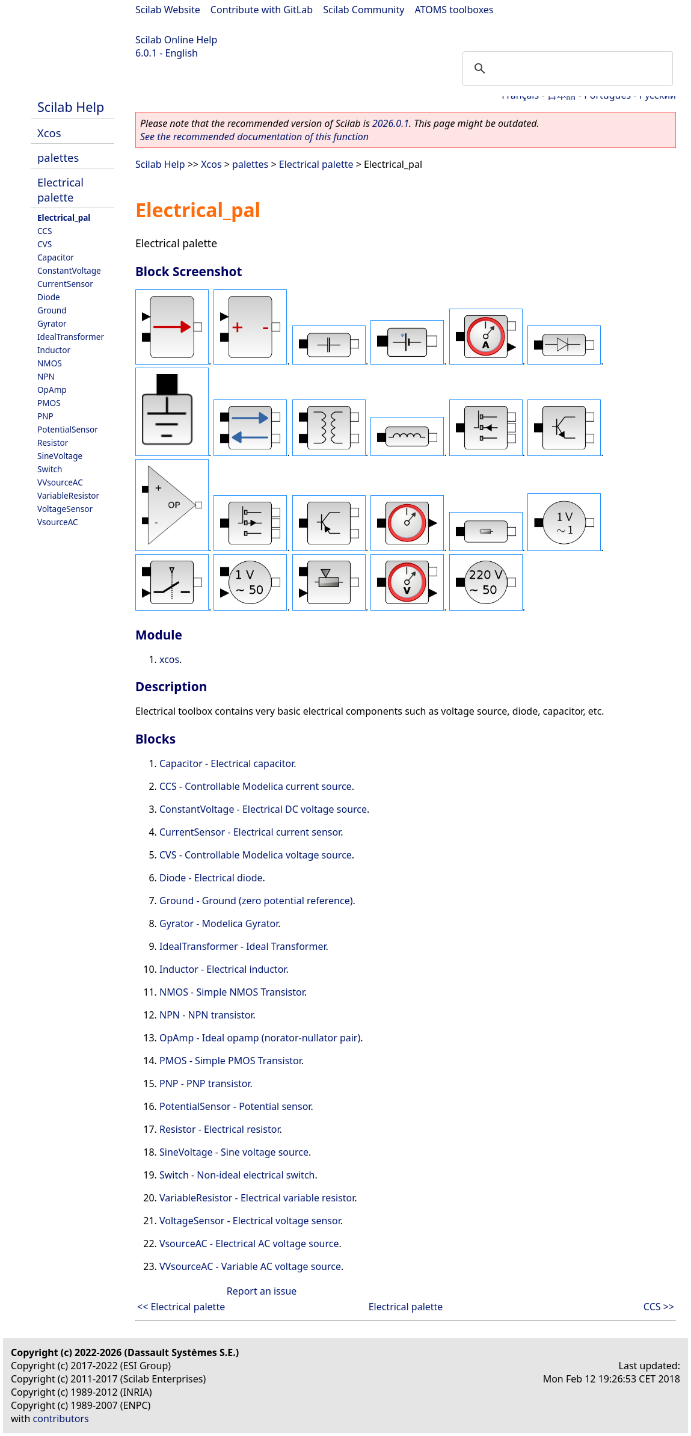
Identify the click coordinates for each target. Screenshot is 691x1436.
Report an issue (261, 1291)
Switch (50, 469)
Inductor (53, 350)
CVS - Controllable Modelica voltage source (255, 854)
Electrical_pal (63, 217)
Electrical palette (60, 189)
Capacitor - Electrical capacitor (226, 763)
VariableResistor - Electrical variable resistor (256, 1197)
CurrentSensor (65, 283)
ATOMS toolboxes (454, 9)
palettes (58, 157)
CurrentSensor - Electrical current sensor (249, 832)
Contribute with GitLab (261, 9)
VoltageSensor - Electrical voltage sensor (249, 1220)
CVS (44, 244)
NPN (46, 376)
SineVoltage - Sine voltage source (234, 1152)
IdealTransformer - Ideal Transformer (242, 946)
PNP (45, 416)
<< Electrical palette (181, 1306)
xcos (169, 659)
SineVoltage (59, 455)
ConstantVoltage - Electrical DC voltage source (263, 809)
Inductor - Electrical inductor (222, 969)
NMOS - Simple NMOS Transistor (231, 992)
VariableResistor (68, 495)
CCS (44, 230)
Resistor (52, 442)
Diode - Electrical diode (211, 877)
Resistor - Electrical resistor (219, 1129)
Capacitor (55, 257)
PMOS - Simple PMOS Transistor (230, 1060)
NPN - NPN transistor (206, 1015)
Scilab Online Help (176, 39)
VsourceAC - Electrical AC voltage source (249, 1243)
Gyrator (52, 323)
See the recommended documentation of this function (254, 136)
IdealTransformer (70, 336)
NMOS (49, 363)
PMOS (49, 402)
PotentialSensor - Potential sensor (234, 1106)
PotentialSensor (67, 429)
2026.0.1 (390, 123)
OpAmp (52, 389)
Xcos (49, 132)
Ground (52, 310)
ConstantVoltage (69, 270)
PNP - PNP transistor (204, 1083)
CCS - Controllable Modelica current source (255, 786)
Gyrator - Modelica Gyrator (218, 923)
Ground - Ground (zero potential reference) (256, 900)
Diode (48, 297)
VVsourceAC (60, 482)
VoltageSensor (65, 508)
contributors (61, 1418)
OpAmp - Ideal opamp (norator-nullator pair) (259, 1037)
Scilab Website (167, 9)
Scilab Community (363, 9)
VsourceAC (57, 522)
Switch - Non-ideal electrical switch (237, 1175)
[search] (566, 68)
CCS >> (658, 1306)
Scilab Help (70, 107)
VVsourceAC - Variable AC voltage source (250, 1266)
